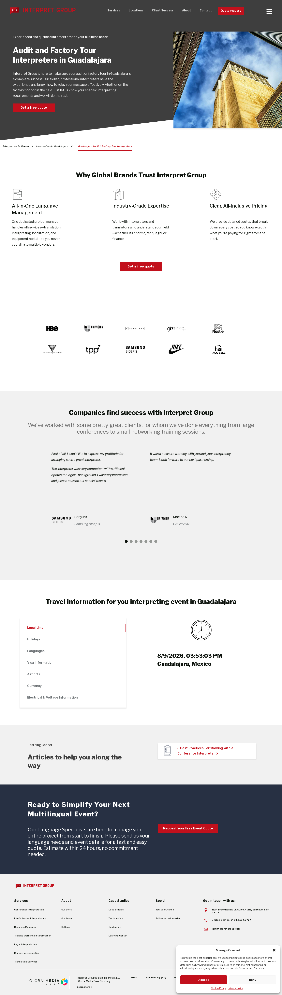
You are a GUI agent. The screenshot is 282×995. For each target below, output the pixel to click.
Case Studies (116, 909)
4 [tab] (141, 541)
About (182, 11)
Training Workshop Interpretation (32, 935)
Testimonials (116, 918)
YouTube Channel (165, 909)
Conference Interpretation (29, 909)
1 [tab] (126, 541)
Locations (129, 11)
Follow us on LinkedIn (168, 918)
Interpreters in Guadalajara (53, 146)
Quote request (229, 11)
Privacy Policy (235, 988)
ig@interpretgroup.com (226, 928)
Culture (65, 927)
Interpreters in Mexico (16, 146)
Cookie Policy (218, 988)
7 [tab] (155, 541)
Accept (203, 980)
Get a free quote (34, 107)
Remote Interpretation (26, 953)
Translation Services (25, 962)
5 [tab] (145, 541)
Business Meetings (25, 927)
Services (106, 11)
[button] (274, 950)
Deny (252, 980)
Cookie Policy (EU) (155, 977)
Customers (115, 927)
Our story (66, 909)
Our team (66, 918)
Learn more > (85, 987)
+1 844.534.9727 (241, 920)
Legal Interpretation (25, 944)
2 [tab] (131, 541)
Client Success (157, 11)
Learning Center (118, 935)
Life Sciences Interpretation (30, 918)
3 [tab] (136, 541)
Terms (132, 977)
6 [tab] (150, 541)
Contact (202, 11)
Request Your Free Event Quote (188, 828)
